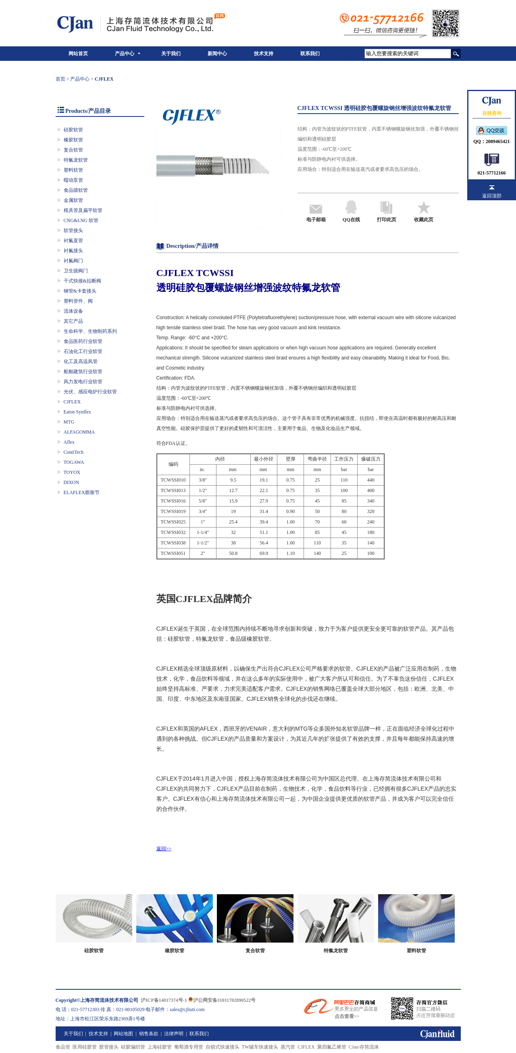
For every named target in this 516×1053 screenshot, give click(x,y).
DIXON (71, 482)
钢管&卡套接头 (80, 291)
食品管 (63, 1047)
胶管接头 (109, 1047)
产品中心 (124, 53)
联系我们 (310, 53)
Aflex (69, 442)
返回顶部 (491, 196)
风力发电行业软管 (83, 381)
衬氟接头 (73, 250)
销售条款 (148, 1033)
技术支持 (263, 53)
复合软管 (73, 150)
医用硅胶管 (85, 1047)
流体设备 (73, 311)
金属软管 (73, 200)
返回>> (164, 849)
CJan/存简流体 (364, 1047)
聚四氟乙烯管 (331, 1047)
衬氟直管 (73, 240)
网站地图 (123, 1033)
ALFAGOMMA (79, 432)
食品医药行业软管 (83, 341)
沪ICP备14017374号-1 (164, 1000)
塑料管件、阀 (78, 301)
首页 (60, 79)
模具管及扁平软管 (83, 210)
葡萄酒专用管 (188, 1047)
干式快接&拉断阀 (82, 281)
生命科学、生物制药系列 (90, 331)
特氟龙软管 (76, 160)
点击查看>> (347, 1016)
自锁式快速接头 (222, 1047)
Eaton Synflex (77, 412)
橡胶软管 (73, 140)
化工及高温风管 (81, 361)
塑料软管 (73, 170)
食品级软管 (76, 190)
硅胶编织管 (133, 1047)
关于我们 (171, 53)
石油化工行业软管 (83, 351)
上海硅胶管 (160, 1047)
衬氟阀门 (73, 261)
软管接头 (73, 230)
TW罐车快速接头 (260, 1047)
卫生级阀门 (76, 271)
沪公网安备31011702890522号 (222, 1000)
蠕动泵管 (73, 180)
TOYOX (72, 472)
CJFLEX (72, 402)
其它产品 (73, 321)
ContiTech (74, 452)
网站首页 (78, 53)
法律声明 (173, 1033)
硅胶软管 (73, 130)
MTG (69, 422)
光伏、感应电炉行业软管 (90, 392)
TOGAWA (74, 462)
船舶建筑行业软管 (83, 371)
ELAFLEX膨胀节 (82, 492)
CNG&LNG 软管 (81, 220)
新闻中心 (217, 53)
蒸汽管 (288, 1047)
